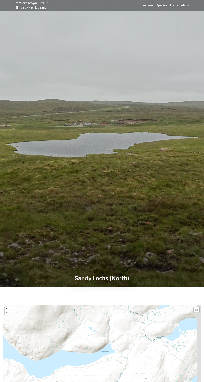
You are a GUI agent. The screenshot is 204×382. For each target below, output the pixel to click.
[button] (7, 309)
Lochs (174, 5)
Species (162, 5)
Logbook (147, 5)
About (185, 5)
